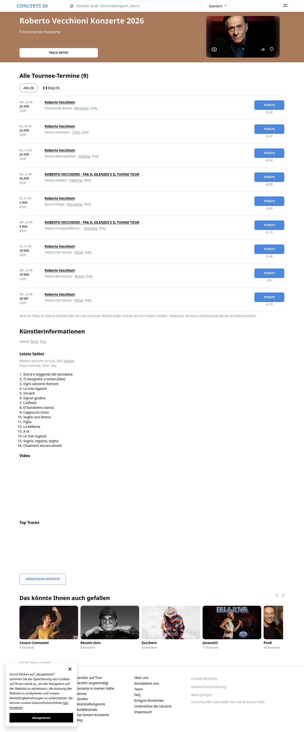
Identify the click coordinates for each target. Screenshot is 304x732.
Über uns (141, 677)
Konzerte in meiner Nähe (94, 688)
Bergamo (81, 108)
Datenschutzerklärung (208, 686)
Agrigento (75, 204)
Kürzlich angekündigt (92, 683)
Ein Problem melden (35, 662)
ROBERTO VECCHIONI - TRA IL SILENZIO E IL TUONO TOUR (92, 174)
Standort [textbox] (215, 6)
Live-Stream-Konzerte (92, 714)
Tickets (269, 105)
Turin (76, 132)
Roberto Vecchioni (60, 102)
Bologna (91, 228)
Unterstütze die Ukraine (152, 706)
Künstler (81, 699)
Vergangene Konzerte (42, 579)
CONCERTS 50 (32, 6)
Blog (78, 720)
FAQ (137, 695)
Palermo (75, 180)
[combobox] (218, 6)
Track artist (59, 53)
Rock (34, 341)
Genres (80, 693)
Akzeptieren (41, 718)
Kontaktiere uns (146, 683)
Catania (84, 156)
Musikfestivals (86, 709)
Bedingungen (202, 695)
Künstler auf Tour (88, 677)
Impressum (143, 712)
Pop (43, 341)
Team (138, 689)
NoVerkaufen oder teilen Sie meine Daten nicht (228, 702)
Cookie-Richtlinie (204, 678)
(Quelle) (69, 361)
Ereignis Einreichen (149, 700)
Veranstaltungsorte (90, 704)
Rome (79, 276)
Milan (78, 252)
